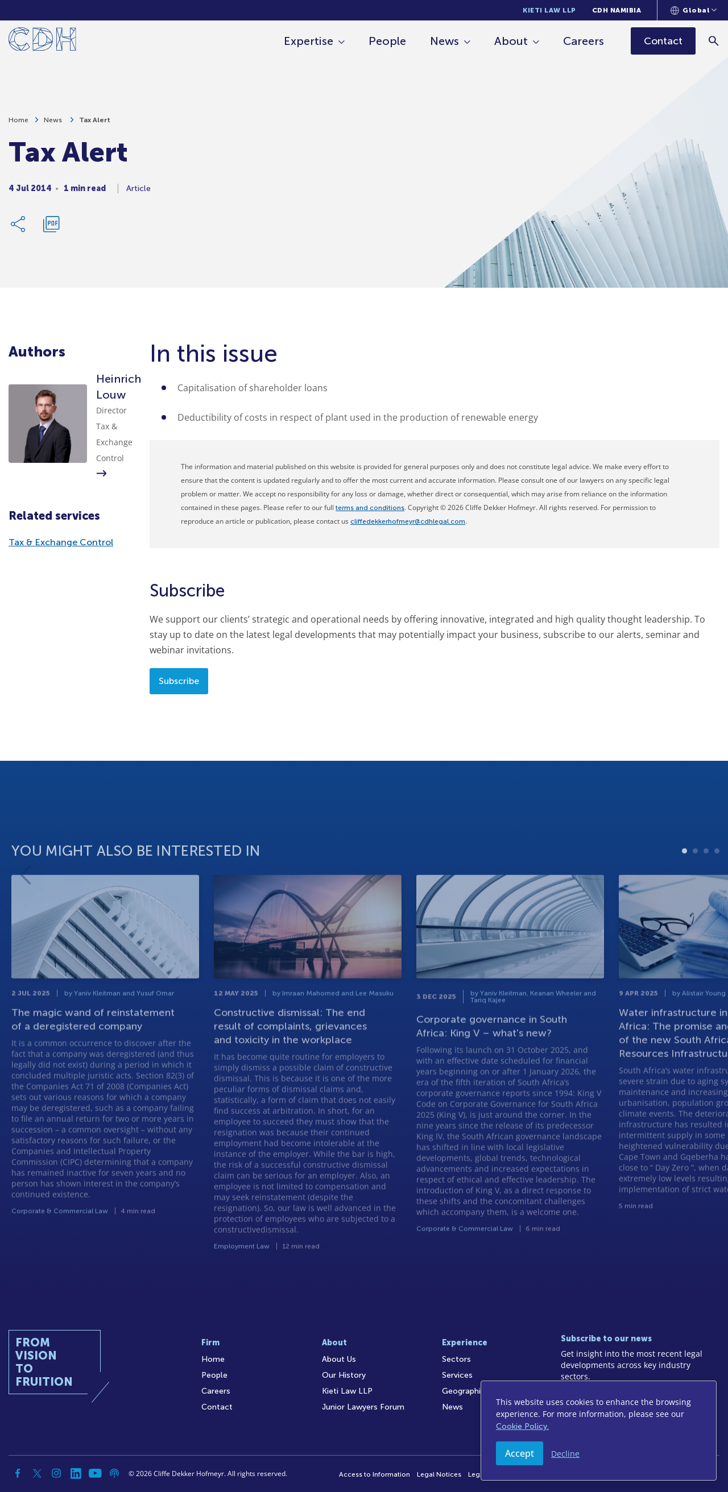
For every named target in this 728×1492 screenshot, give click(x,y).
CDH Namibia (617, 10)
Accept (519, 1453)
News (444, 41)
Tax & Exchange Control (61, 542)
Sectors (456, 1359)
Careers (583, 41)
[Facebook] (18, 1473)
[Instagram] (56, 1473)
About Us (339, 1359)
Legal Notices (439, 1474)
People (387, 41)
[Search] (714, 41)
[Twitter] (37, 1473)
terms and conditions (370, 508)
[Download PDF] (51, 228)
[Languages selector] (694, 10)
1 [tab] (684, 889)
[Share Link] (18, 228)
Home (18, 125)
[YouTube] (95, 1473)
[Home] (42, 41)
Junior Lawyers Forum (363, 1407)
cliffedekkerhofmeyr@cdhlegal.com (407, 521)
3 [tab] (706, 889)
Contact (217, 1407)
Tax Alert (94, 125)
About (511, 41)
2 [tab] (695, 889)
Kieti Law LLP (549, 10)
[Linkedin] (76, 1473)
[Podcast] (114, 1473)
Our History (344, 1375)
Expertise (308, 41)
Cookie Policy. (522, 1426)
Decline (565, 1453)
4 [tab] (716, 889)
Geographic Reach (476, 1391)
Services (457, 1375)
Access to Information (374, 1474)
